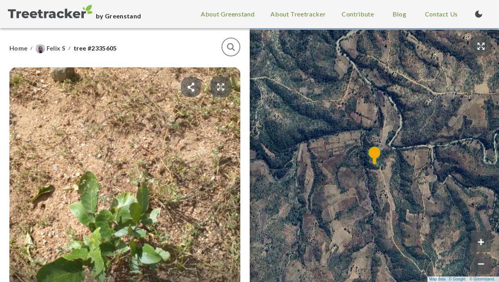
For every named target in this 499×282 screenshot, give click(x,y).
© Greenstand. (482, 279)
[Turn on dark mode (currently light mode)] (478, 14)
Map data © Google (447, 279)
